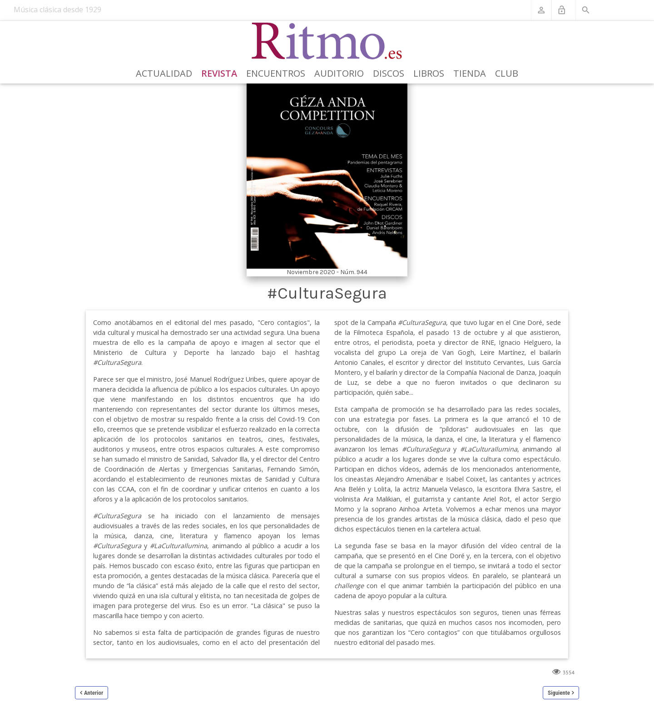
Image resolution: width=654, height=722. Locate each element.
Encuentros (275, 73)
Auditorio (339, 73)
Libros (428, 73)
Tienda (469, 73)
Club (506, 73)
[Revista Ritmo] (327, 41)
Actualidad (164, 73)
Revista (219, 73)
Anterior (93, 692)
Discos (388, 73)
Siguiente (559, 692)
